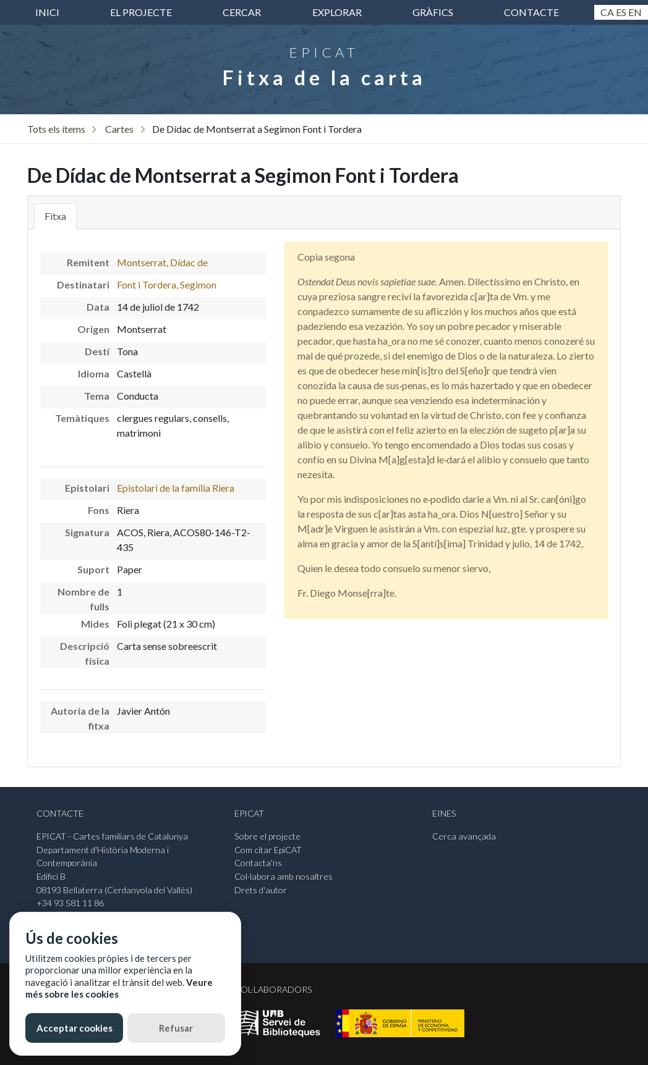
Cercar (242, 12)
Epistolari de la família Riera (175, 488)
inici (47, 12)
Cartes (119, 129)
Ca (607, 12)
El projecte (141, 12)
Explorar (337, 12)
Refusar (176, 1027)
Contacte (531, 12)
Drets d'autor (260, 890)
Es (621, 12)
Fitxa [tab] (55, 216)
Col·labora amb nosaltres (283, 876)
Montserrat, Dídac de (162, 262)
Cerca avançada (464, 836)
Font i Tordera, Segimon (166, 284)
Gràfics (432, 12)
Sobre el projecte (267, 836)
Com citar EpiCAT (268, 849)
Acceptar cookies (74, 1027)
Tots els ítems (56, 129)
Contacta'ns (258, 862)
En (635, 12)
